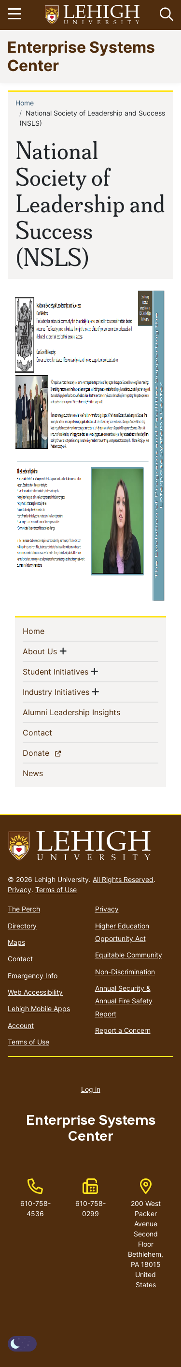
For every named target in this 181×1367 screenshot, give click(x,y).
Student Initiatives (55, 671)
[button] (164, 15)
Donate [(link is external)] (53, 752)
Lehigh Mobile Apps (39, 1008)
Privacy (19, 889)
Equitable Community (128, 954)
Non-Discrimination (125, 971)
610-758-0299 (90, 1208)
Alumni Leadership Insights (87, 712)
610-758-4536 (35, 1208)
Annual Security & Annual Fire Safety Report (124, 1001)
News (48, 773)
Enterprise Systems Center (81, 56)
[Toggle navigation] (15, 15)
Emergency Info (32, 975)
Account (21, 1025)
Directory (22, 925)
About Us (40, 651)
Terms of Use (56, 889)
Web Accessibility (35, 992)
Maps (16, 942)
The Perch (24, 908)
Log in (90, 1089)
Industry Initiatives (56, 691)
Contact (53, 732)
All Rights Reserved (123, 879)
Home (24, 102)
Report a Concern (123, 1030)
